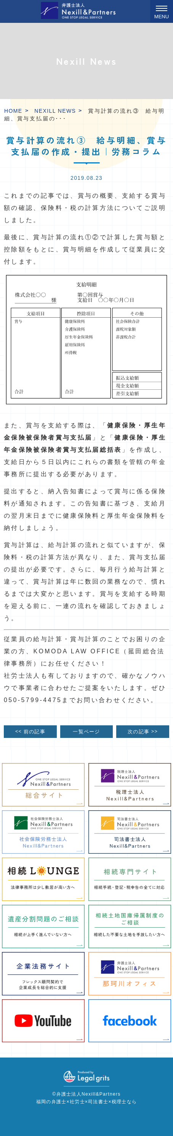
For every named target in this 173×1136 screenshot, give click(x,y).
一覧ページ (86, 731)
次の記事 (143, 731)
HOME (13, 111)
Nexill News (55, 111)
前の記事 (30, 731)
